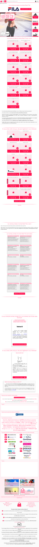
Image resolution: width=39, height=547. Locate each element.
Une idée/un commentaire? (31, 504)
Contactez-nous (31, 502)
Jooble (22, 419)
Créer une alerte (26, 9)
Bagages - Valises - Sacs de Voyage (24, 422)
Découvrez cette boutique (20, 344)
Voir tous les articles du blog (19, 495)
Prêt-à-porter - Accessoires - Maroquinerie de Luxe (19, 421)
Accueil (2, 3)
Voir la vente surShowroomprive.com (13, 140)
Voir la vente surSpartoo (26, 140)
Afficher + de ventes (19, 201)
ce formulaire (14, 389)
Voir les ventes (35, 17)
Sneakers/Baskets (27, 419)
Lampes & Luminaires (9, 422)
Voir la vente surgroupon (13, 49)
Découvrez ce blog (20, 377)
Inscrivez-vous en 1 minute (19, 397)
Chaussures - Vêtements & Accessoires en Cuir (11, 419)
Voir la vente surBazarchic (13, 186)
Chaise (15, 422)
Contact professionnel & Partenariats (31, 506)
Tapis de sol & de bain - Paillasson (25, 428)
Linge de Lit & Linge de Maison (25, 429)
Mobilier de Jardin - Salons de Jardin (10, 428)
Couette (7, 421)
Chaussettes (33, 425)
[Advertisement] (19, 213)
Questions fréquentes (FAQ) (7, 503)
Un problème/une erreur (31, 503)
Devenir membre (7, 504)
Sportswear (34, 419)
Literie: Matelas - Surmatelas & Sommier (14, 427)
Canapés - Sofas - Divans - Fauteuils (25, 423)
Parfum (31, 419)
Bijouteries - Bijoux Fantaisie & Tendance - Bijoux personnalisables (20, 424)
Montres (4, 421)
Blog (7, 505)
